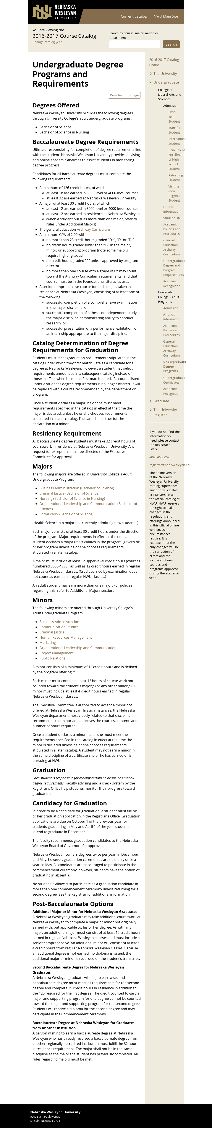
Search (171, 44)
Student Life (172, 218)
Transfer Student (174, 130)
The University (165, 73)
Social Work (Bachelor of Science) (66, 514)
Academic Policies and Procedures (172, 229)
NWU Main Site (166, 16)
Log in (174, 4)
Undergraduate (166, 82)
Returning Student (175, 177)
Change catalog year (47, 42)
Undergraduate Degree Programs (173, 366)
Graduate (161, 401)
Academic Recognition (171, 283)
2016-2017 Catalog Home (164, 62)
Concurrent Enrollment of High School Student (175, 159)
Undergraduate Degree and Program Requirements (173, 268)
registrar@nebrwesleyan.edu (170, 465)
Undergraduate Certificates (173, 380)
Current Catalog (134, 16)
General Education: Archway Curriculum (171, 247)
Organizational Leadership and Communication (78, 647)
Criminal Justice (52, 632)
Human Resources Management (65, 637)
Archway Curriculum (93, 229)
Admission (170, 308)
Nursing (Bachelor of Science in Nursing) (72, 498)
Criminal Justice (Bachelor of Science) (69, 493)
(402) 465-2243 (159, 457)
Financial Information (171, 209)
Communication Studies (59, 627)
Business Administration (59, 621)
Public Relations (52, 658)
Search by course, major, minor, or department (133, 35)
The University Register (165, 412)
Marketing (47, 642)
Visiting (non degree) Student (174, 193)
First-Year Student (174, 116)
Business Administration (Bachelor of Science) (76, 488)
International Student (175, 141)
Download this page (124, 95)
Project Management (56, 653)
